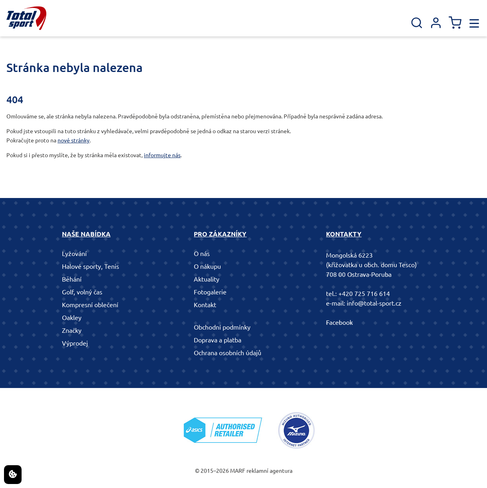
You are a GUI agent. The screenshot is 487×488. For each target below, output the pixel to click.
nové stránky (73, 140)
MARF (237, 471)
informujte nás (162, 155)
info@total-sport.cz (374, 303)
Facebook (339, 322)
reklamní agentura (269, 471)
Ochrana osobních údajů (227, 352)
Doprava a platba (217, 340)
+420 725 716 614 (364, 293)
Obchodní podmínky (222, 327)
